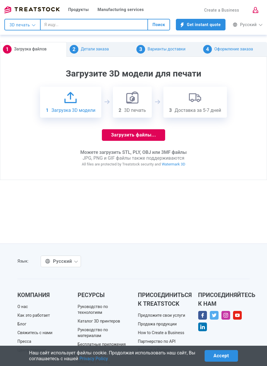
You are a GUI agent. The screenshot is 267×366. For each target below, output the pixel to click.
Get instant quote (201, 24)
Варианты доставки (160, 49)
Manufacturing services (121, 9)
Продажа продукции (157, 324)
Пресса (24, 341)
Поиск (158, 24)
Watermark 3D (173, 164)
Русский (247, 24)
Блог (21, 324)
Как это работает (33, 315)
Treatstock (31, 9)
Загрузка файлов (24, 49)
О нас (22, 306)
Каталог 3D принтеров (99, 321)
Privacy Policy (93, 358)
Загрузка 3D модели (70, 102)
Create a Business (221, 10)
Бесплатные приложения (102, 344)
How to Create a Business (161, 332)
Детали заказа (89, 49)
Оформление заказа (228, 49)
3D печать (22, 25)
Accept (221, 355)
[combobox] (94, 24)
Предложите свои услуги (161, 315)
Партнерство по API (157, 341)
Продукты (78, 9)
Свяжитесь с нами (35, 332)
